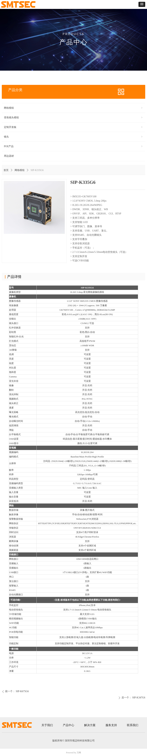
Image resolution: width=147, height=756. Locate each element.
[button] (141, 4)
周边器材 (9, 156)
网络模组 (20, 170)
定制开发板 (73, 127)
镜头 (73, 136)
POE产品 (73, 146)
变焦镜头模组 (73, 117)
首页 (6, 170)
